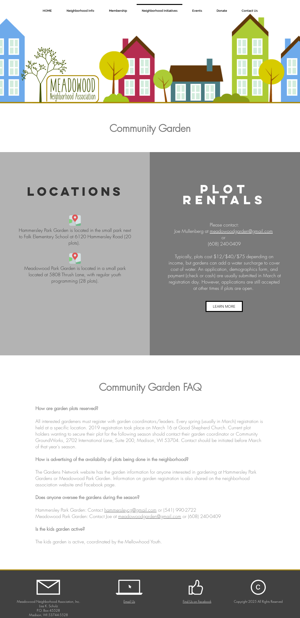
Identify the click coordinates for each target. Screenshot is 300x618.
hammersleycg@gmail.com (130, 510)
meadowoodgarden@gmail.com (241, 231)
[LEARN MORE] (224, 306)
